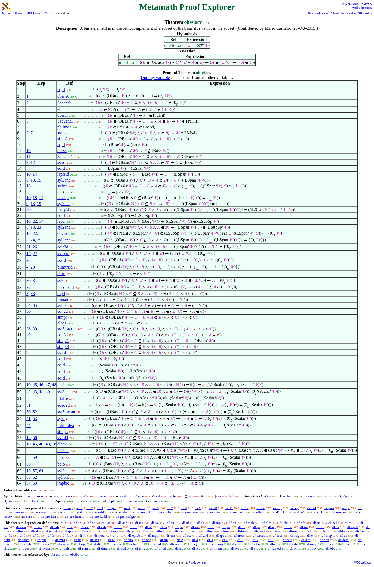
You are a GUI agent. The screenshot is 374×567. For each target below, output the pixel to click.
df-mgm (116, 544)
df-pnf (41, 540)
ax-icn (81, 512)
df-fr (99, 531)
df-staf (121, 548)
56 (35, 437)
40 (28, 334)
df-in (148, 527)
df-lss (179, 548)
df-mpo (153, 536)
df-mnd (156, 544)
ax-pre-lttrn (73, 517)
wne (141, 496)
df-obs (330, 548)
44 (41, 392)
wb (55, 496)
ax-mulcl (144, 512)
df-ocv (312, 548)
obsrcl (62, 115)
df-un (133, 527)
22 (35, 221)
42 (28, 392)
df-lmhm (216, 548)
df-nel (332, 523)
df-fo (51, 536)
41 (28, 418)
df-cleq (267, 523)
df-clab (249, 523)
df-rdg (294, 536)
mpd (61, 293)
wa (70, 496)
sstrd (61, 162)
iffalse (62, 398)
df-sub (128, 540)
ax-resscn (41, 512)
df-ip (81, 544)
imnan (62, 299)
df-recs (277, 536)
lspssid (63, 174)
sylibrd (63, 477)
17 (28, 253)
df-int (304, 527)
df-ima (242, 531)
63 (35, 483)
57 (35, 470)
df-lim (309, 531)
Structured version (318, 13)
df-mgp (312, 544)
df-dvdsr (44, 548)
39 (35, 329)
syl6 (61, 280)
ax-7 (170, 508)
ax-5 (141, 508)
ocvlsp (63, 197)
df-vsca (63, 544)
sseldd (62, 437)
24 (33, 240)
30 (28, 280)
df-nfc (301, 523)
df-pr (256, 527)
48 (54, 385)
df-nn (164, 540)
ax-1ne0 (298, 512)
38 (28, 329)
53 (35, 418)
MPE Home (33, 13)
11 (28, 156)
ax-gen (111, 508)
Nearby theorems (361, 7)
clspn (87, 501)
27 (35, 253)
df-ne (316, 523)
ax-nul (311, 508)
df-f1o (67, 536)
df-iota (342, 531)
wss (190, 496)
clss (62, 501)
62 (35, 477)
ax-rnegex (340, 512)
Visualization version (343, 13)
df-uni (288, 527)
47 (48, 385)
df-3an (63, 450)
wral (157, 496)
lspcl (61, 221)
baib (61, 464)
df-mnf (60, 540)
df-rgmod (274, 548)
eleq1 (62, 323)
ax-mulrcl (166, 512)
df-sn (241, 527)
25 (39, 240)
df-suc (325, 531)
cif (205, 496)
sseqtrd (63, 253)
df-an (77, 523)
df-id (34, 531)
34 (28, 305)
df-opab (352, 527)
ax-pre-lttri (48, 517)
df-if (211, 527)
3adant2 (64, 103)
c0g (344, 496)
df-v (70, 527)
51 (28, 405)
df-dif (118, 527)
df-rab (54, 527)
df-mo (216, 523)
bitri (61, 457)
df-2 (180, 540)
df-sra (254, 548)
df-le (111, 540)
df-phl (294, 548)
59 (35, 457)
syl (59, 133)
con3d (62, 334)
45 (35, 385)
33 (33, 293)
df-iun (320, 527)
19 (39, 203)
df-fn (8, 536)
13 (33, 180)
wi (42, 496)
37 (28, 483)
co (269, 496)
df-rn (209, 531)
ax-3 (100, 508)
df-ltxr (94, 540)
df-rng (331, 544)
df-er (310, 536)
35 (35, 305)
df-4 (210, 540)
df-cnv (161, 531)
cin (174, 496)
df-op (271, 527)
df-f (22, 536)
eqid (61, 89)
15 (39, 180)
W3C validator (362, 562)
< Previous (350, 4)
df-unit (64, 548)
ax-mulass (237, 512)
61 (41, 470)
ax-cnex (20, 512)
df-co (178, 531)
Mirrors (6, 13)
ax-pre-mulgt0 (126, 517)
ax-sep (294, 508)
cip (327, 496)
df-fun (359, 531)
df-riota (99, 536)
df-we (114, 531)
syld (61, 418)
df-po (69, 531)
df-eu (232, 523)
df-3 (195, 540)
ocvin (62, 233)
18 (35, 197)
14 (35, 174)
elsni (61, 273)
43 (35, 392)
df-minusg (216, 544)
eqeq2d (63, 405)
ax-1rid (318, 512)
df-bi (64, 523)
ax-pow (329, 508)
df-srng (140, 548)
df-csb (101, 527)
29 (33, 267)
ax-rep (277, 508)
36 (28, 311)
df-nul (195, 527)
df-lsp (196, 548)
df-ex (170, 523)
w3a (85, 496)
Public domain (197, 562)
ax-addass (213, 512)
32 (28, 287)
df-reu (38, 527)
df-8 (271, 540)
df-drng (102, 548)
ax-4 (127, 508)
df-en (343, 536)
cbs (288, 496)
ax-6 (156, 508)
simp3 (62, 431)
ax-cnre (26, 517)
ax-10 (213, 508)
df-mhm (176, 544)
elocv (62, 444)
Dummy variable (155, 77)
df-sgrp (136, 544)
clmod (35, 501)
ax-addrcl (122, 512)
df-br (335, 527)
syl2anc (63, 180)
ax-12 (245, 508)
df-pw (226, 527)
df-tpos (221, 536)
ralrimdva (65, 425)
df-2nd (203, 536)
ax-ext (260, 508)
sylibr (62, 305)
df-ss (163, 527)
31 (35, 280)
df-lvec (236, 548)
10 (28, 150)
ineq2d (63, 209)
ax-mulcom (190, 512)
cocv (133, 501)
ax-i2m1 (278, 512)
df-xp (130, 531)
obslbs (74, 555)
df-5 (225, 540)
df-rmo (21, 527)
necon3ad (65, 287)
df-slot (306, 540)
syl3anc (63, 392)
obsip (62, 385)
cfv (232, 496)
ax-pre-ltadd (98, 517)
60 (28, 464)
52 (35, 412)
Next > (367, 4)
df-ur (348, 544)
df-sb (200, 523)
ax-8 (184, 508)
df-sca (44, 544)
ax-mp (68, 508)
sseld (61, 260)
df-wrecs (259, 536)
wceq (103, 496)
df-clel (284, 523)
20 (28, 209)
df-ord (277, 531)
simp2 (62, 139)
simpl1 (63, 340)
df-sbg (236, 544)
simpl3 (63, 346)
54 (28, 425)
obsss (62, 150)
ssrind (62, 186)
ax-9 (198, 508)
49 (48, 392)
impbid (63, 483)
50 (28, 412)
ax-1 (80, 508)
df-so (84, 531)
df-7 (255, 540)
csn (218, 496)
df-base (343, 540)
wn (30, 496)
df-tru (139, 523)
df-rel (145, 531)
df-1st (187, 536)
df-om (170, 536)
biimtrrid (65, 267)
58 (28, 457)
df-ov (116, 536)
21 (28, 247)
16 (28, 186)
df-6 (240, 540)
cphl (112, 501)
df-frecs (239, 536)
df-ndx (324, 540)
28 (28, 260)
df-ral (348, 523)
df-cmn (275, 544)
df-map (327, 536)
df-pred (259, 531)
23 (39, 227)
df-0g (97, 544)
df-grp (195, 544)
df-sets (287, 540)
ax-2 (89, 508)
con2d (62, 311)
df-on (293, 531)
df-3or (105, 523)
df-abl (293, 544)
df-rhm (83, 548)
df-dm (194, 531)
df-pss (179, 527)
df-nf (185, 523)
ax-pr (346, 508)
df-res (225, 531)
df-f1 (36, 536)
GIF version (365, 13)
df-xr (77, 540)
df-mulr (26, 544)
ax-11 (229, 508)
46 (41, 385)
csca (311, 496)
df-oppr (24, 548)
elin (60, 109)
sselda (62, 352)
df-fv (82, 536)
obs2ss (55, 555)
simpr (62, 317)
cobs (159, 501)
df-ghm (256, 544)
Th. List (49, 13)
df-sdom (23, 540)
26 (35, 247)
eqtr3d (62, 247)
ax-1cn (62, 512)
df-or (91, 523)
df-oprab (134, 536)
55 (28, 477)
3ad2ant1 (65, 121)
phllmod (64, 127)
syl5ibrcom (67, 329)
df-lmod (160, 548)
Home (18, 13)
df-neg (146, 540)
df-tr (20, 531)
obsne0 (63, 96)
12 (33, 162)
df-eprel (51, 531)
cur (9, 501)
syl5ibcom (66, 412)
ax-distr (258, 512)
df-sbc (85, 527)
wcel (122, 496)
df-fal (155, 523)
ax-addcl (100, 512)
